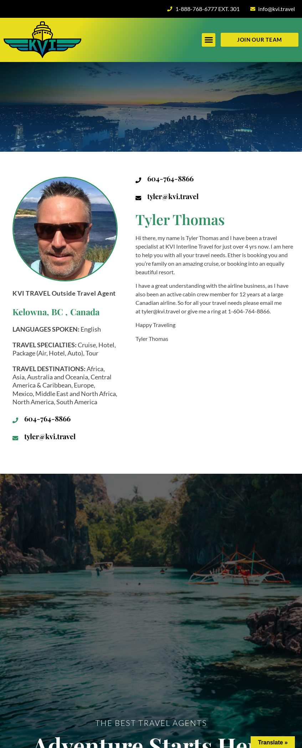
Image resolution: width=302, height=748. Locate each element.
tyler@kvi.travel (50, 436)
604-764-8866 (47, 418)
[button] (208, 40)
